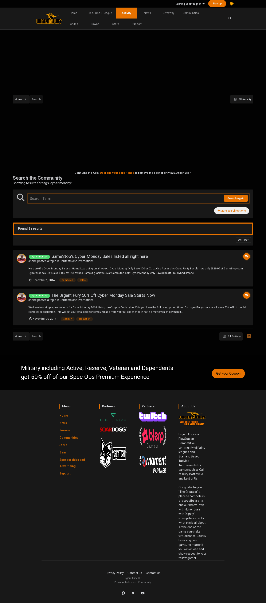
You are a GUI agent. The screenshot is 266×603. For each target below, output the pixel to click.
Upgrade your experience (117, 172)
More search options (232, 210)
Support (137, 23)
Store (115, 23)
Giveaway (168, 13)
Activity (126, 13)
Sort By (243, 240)
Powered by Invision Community (133, 582)
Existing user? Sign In (190, 4)
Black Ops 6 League (100, 13)
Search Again (235, 198)
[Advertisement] (133, 60)
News (147, 13)
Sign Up (217, 3)
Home (73, 13)
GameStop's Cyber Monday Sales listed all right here (99, 256)
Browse (94, 23)
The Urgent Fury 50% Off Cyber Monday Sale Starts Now (103, 295)
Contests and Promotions (77, 261)
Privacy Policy (115, 573)
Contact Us (135, 573)
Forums (73, 23)
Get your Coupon (228, 373)
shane (32, 261)
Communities (191, 13)
